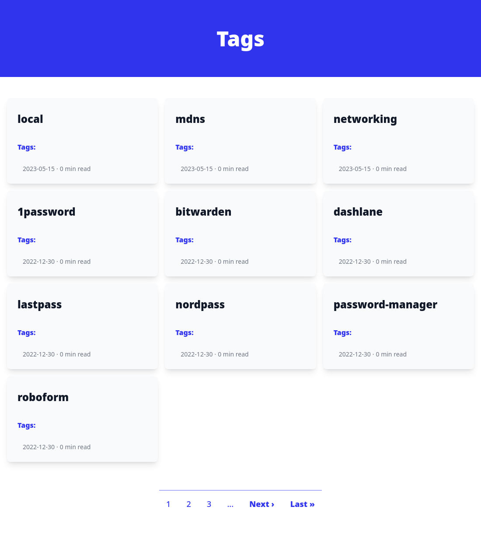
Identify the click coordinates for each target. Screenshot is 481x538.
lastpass (39, 304)
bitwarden (203, 212)
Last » (302, 504)
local (30, 119)
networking (365, 119)
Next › (261, 504)
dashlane (358, 212)
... (230, 504)
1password (46, 212)
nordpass (200, 304)
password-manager (386, 304)
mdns (190, 119)
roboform (43, 397)
